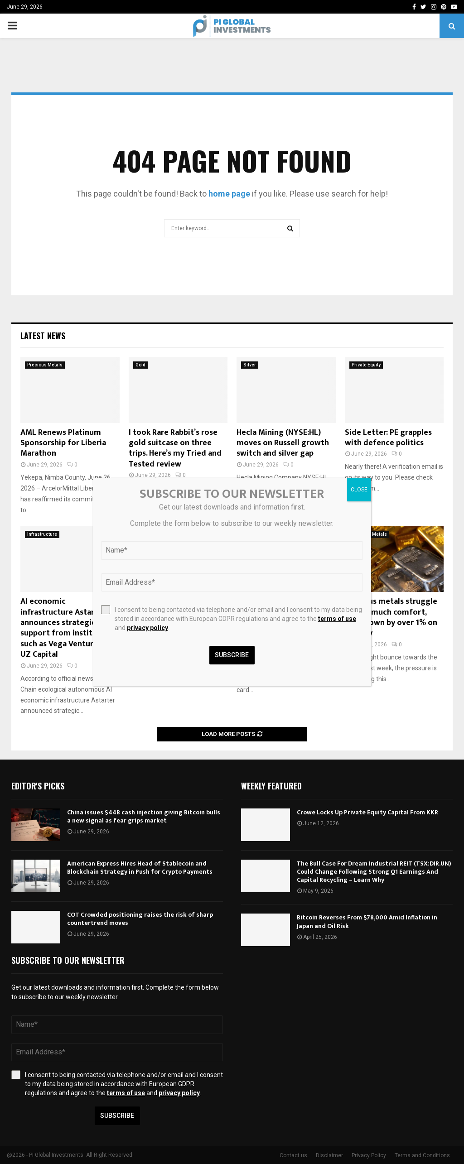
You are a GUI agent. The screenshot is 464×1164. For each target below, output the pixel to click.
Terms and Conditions (422, 1155)
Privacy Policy (369, 1155)
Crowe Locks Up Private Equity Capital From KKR (367, 812)
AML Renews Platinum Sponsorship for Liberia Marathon (63, 443)
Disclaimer (329, 1155)
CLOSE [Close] (359, 489)
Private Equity (366, 364)
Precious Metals (45, 364)
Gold (140, 364)
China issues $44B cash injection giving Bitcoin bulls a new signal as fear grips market (143, 816)
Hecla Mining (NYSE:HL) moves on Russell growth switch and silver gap (283, 443)
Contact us (293, 1155)
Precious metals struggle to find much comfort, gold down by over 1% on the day (391, 617)
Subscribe (117, 1115)
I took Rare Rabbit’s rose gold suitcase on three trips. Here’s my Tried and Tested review (175, 448)
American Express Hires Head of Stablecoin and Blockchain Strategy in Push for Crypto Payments (140, 867)
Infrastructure (42, 534)
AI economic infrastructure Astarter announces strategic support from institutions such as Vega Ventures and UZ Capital (68, 628)
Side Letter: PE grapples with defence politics (388, 438)
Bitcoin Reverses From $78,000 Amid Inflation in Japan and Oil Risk (367, 921)
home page (229, 193)
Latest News (42, 336)
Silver (249, 364)
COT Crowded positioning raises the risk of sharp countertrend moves (140, 918)
